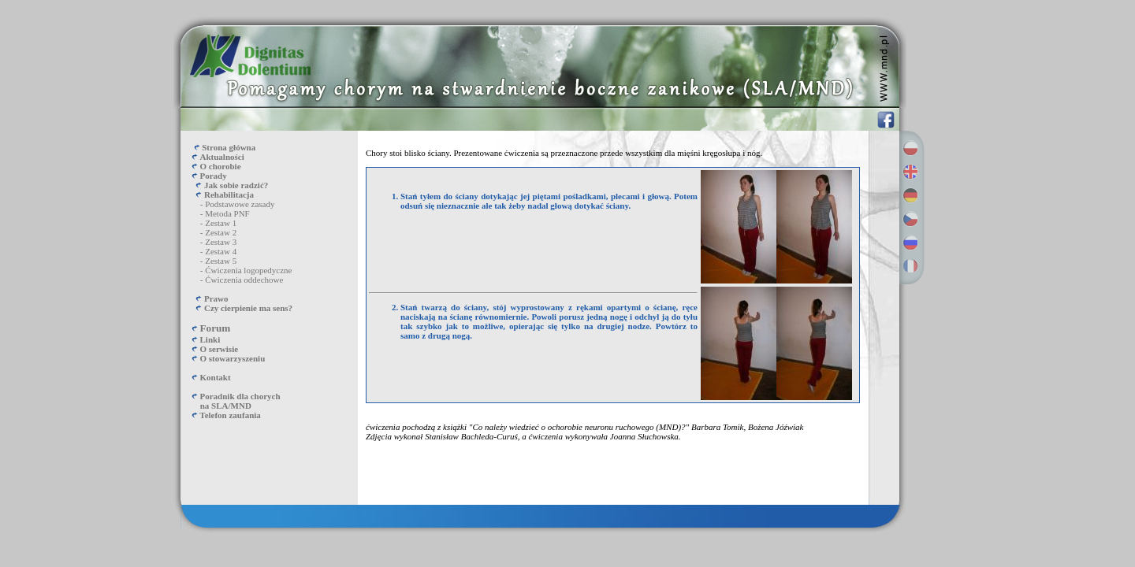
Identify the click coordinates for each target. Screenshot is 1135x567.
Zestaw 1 (220, 223)
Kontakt (215, 377)
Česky (910, 219)
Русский (910, 242)
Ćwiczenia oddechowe (244, 279)
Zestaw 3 (220, 241)
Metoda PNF (227, 213)
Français (910, 266)
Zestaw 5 (220, 260)
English (910, 172)
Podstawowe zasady (239, 204)
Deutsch (910, 195)
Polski (910, 148)
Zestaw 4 (220, 251)
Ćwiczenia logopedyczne (248, 270)
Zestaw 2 (220, 232)
